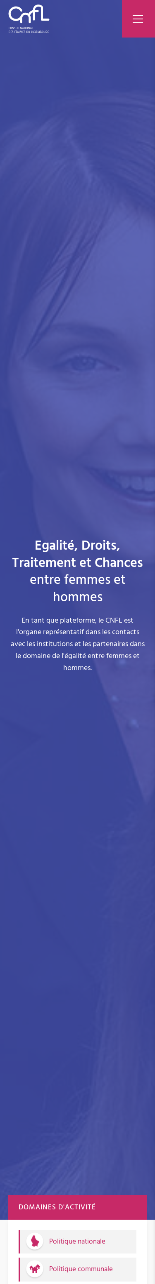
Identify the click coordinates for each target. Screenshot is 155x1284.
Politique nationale (77, 1241)
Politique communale (81, 1269)
